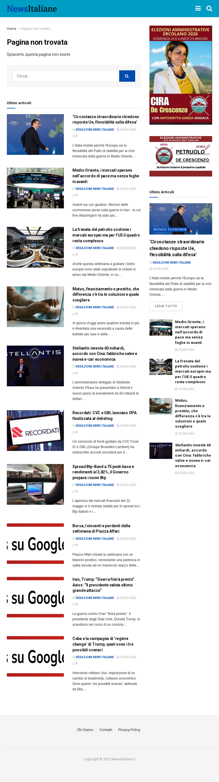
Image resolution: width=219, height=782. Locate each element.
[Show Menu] (198, 8)
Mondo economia (169, 229)
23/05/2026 (126, 129)
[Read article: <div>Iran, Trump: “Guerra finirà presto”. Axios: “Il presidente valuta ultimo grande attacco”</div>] (35, 597)
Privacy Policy (129, 730)
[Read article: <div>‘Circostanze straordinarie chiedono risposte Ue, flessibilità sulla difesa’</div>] (35, 134)
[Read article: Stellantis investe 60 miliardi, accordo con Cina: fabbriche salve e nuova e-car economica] (35, 366)
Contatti (106, 730)
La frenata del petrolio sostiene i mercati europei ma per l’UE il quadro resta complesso (106, 235)
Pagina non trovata (35, 29)
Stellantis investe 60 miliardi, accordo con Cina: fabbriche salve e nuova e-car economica (104, 354)
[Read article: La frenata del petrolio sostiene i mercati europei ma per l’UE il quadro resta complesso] (35, 247)
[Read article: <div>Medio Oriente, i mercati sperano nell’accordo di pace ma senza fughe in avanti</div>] (35, 188)
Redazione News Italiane (95, 129)
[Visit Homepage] (32, 8)
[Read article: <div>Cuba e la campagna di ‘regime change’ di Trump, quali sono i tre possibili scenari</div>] (35, 656)
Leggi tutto (168, 305)
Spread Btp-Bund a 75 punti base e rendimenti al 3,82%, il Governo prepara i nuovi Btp (103, 472)
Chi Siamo (85, 730)
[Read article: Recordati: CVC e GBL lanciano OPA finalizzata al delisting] (35, 430)
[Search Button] (209, 8)
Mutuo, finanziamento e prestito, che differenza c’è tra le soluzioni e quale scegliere (105, 294)
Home (11, 29)
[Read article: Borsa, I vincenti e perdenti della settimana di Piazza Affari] (35, 543)
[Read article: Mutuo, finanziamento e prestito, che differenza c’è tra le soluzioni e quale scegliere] (35, 306)
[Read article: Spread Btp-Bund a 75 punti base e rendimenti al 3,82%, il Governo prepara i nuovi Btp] (35, 484)
